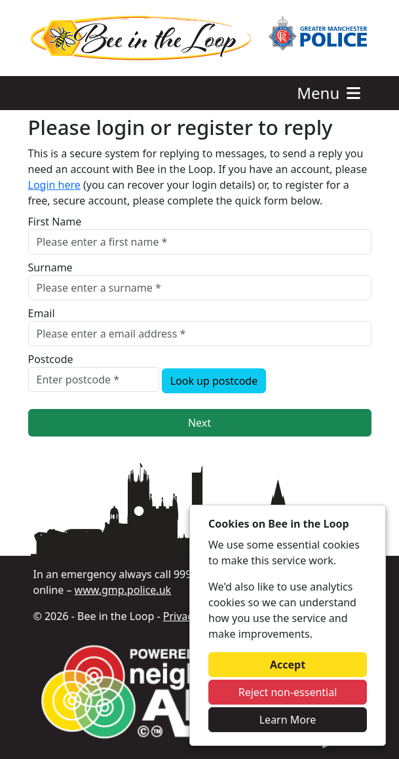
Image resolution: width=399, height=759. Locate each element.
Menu (330, 93)
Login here (54, 185)
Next (199, 423)
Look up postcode (214, 381)
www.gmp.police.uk (123, 590)
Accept (287, 664)
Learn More (287, 719)
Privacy (180, 616)
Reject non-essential (287, 692)
